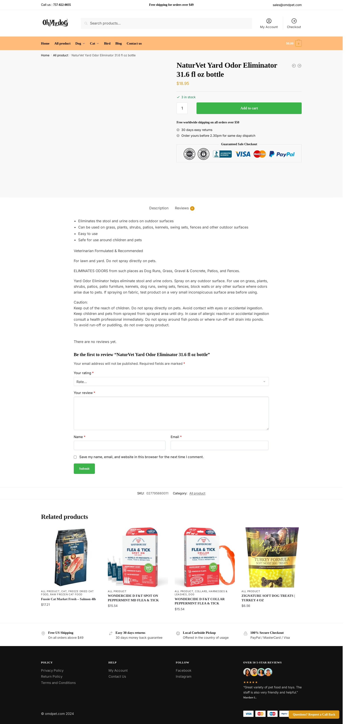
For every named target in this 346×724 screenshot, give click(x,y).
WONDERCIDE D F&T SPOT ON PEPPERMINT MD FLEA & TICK (133, 598)
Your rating (84, 373)
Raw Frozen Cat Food (66, 594)
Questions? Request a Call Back (314, 714)
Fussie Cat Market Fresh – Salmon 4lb (68, 599)
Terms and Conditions (58, 683)
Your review (84, 393)
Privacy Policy (52, 670)
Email (176, 437)
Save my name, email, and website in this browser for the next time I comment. (141, 457)
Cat (64, 591)
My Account (269, 23)
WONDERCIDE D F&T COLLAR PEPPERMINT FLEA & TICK (200, 601)
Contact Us (117, 676)
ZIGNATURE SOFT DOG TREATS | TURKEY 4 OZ (268, 598)
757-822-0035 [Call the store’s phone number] (62, 4)
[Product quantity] (182, 108)
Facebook (183, 670)
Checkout (294, 23)
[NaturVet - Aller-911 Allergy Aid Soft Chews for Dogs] (294, 65)
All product (60, 55)
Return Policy (51, 676)
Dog (191, 594)
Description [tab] (158, 208)
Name (80, 437)
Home (45, 55)
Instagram (183, 676)
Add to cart (249, 108)
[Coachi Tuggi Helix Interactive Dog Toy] (299, 65)
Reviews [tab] (182, 208)
